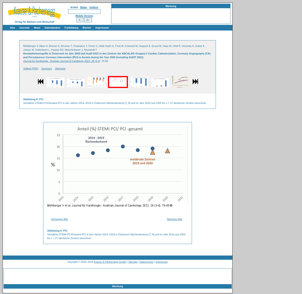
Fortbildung (71, 27)
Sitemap (133, 261)
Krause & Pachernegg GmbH (110, 261)
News (37, 27)
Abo (12, 27)
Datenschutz (146, 261)
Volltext (93, 7)
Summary (46, 68)
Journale (24, 27)
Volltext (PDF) (31, 68)
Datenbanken (52, 27)
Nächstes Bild (174, 219)
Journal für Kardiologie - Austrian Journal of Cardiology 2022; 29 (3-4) (61, 61)
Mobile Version (84, 15)
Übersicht (60, 68)
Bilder (83, 7)
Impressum (102, 27)
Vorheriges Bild (59, 219)
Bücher (87, 27)
